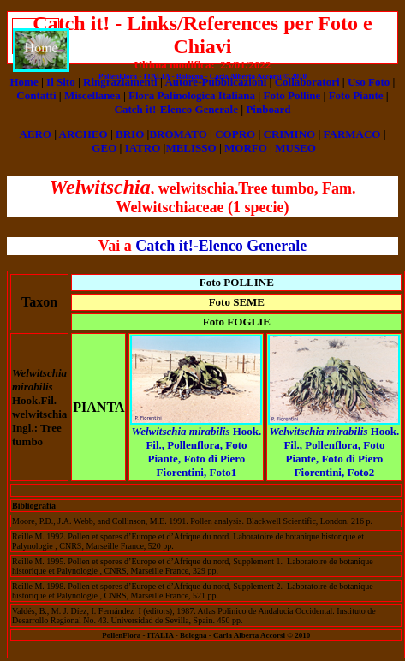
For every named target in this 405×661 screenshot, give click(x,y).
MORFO (245, 147)
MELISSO (190, 147)
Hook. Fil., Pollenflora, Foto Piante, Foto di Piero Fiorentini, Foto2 (335, 452)
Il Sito (60, 81)
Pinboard (268, 109)
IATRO (143, 147)
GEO (104, 147)
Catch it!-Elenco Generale (176, 109)
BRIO (130, 134)
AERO (35, 134)
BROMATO (177, 134)
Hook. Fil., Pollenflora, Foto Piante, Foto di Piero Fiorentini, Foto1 (197, 452)
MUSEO (295, 147)
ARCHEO (83, 134)
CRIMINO (290, 134)
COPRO (235, 134)
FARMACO (352, 134)
